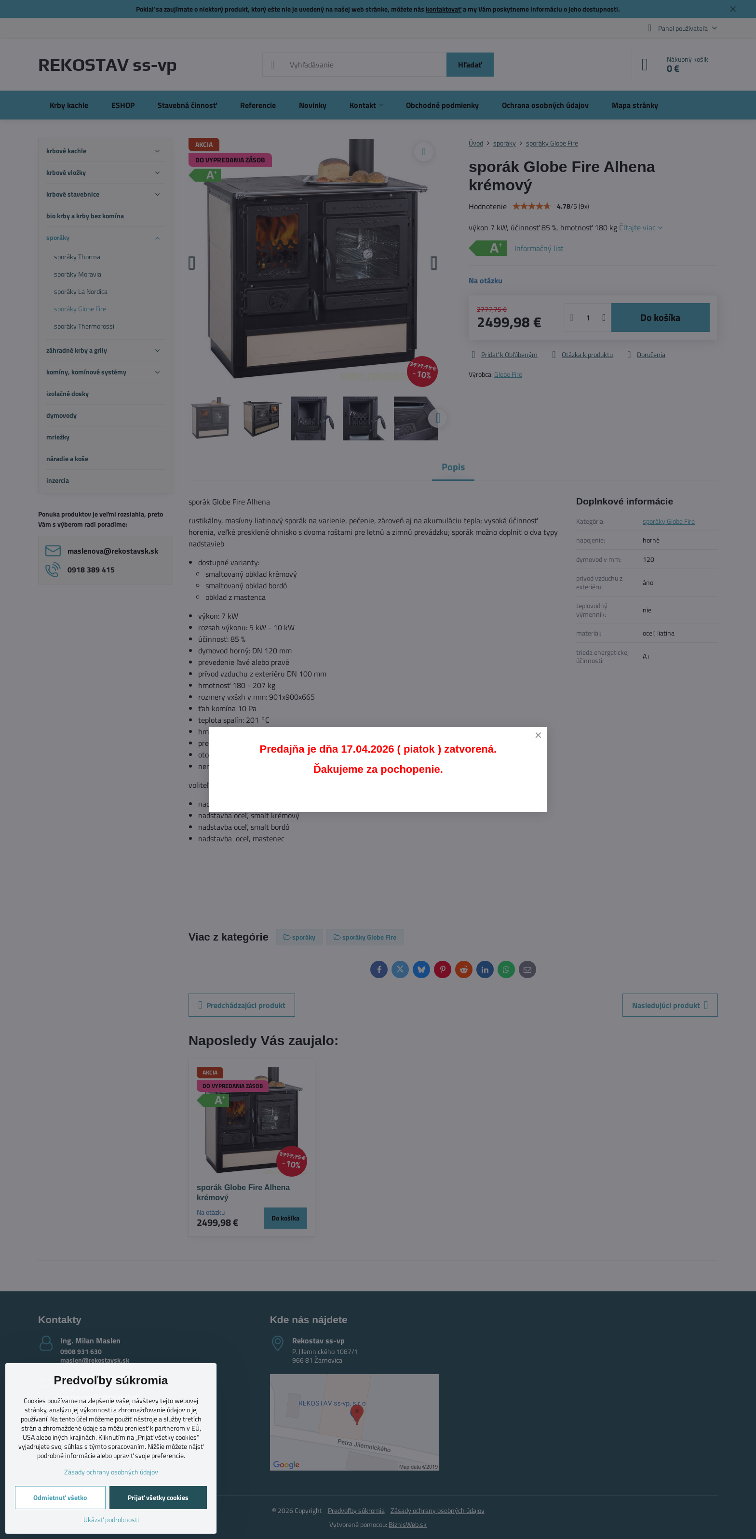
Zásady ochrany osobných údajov (111, 1472)
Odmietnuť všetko (60, 1497)
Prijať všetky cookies (158, 1497)
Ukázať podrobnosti (111, 1519)
